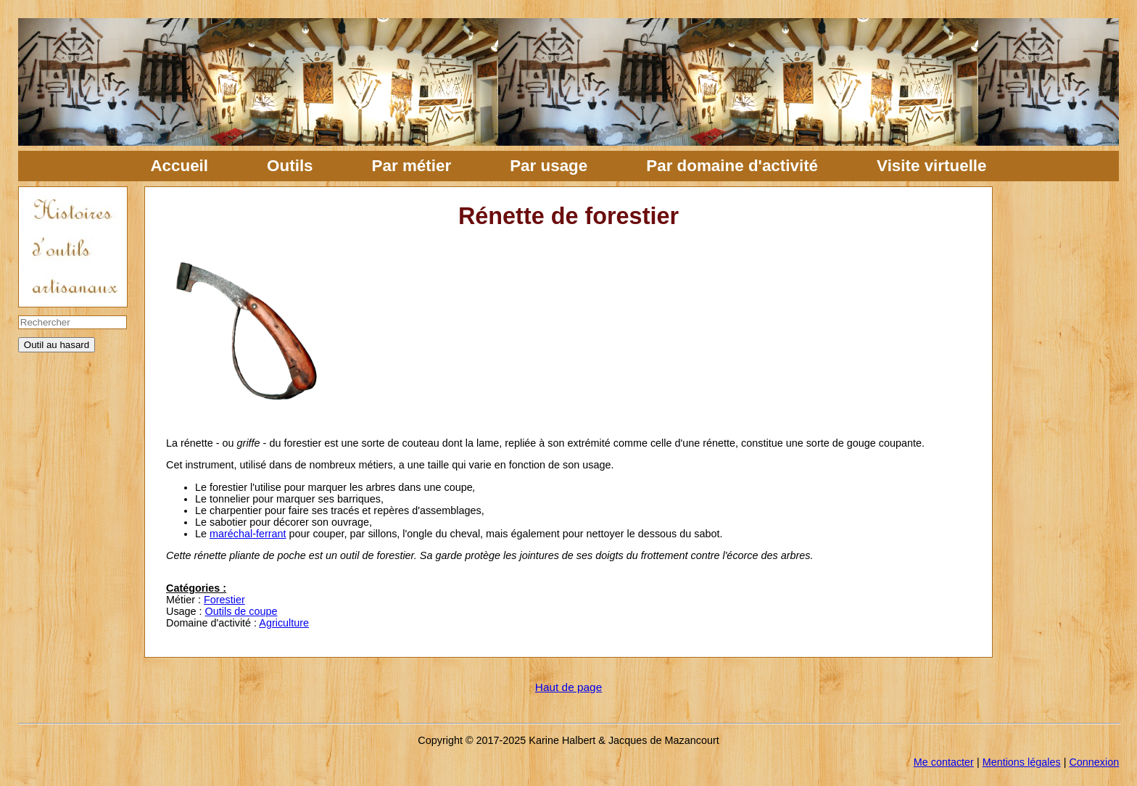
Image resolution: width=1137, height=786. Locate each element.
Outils (290, 166)
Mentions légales (1022, 762)
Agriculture (284, 623)
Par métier (412, 166)
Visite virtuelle (931, 166)
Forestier (224, 599)
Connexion (1094, 762)
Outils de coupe (241, 611)
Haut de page (568, 687)
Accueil (179, 166)
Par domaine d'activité (732, 166)
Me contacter (944, 762)
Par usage (548, 166)
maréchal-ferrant (248, 533)
